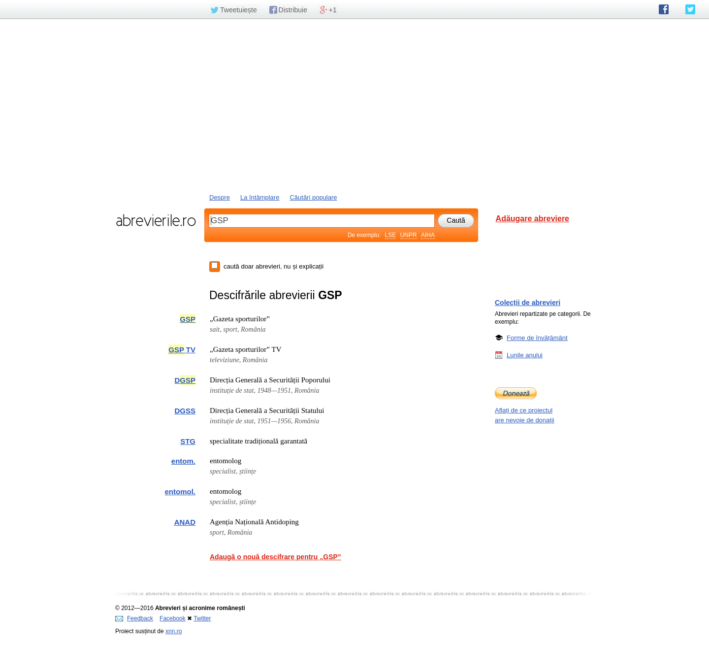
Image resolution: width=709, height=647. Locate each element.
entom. (183, 461)
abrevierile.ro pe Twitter (690, 9)
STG (187, 441)
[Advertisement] (354, 105)
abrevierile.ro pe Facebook (664, 9)
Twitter (202, 618)
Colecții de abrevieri (527, 302)
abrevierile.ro (156, 220)
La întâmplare (260, 197)
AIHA (428, 235)
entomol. (180, 491)
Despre (219, 197)
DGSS (184, 411)
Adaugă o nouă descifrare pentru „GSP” (275, 557)
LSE (390, 235)
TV (181, 349)
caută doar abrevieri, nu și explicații (273, 266)
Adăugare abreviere (532, 218)
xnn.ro (173, 631)
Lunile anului (525, 355)
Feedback (134, 618)
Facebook (173, 618)
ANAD (184, 522)
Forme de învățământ (537, 337)
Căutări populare (313, 197)
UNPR (408, 235)
